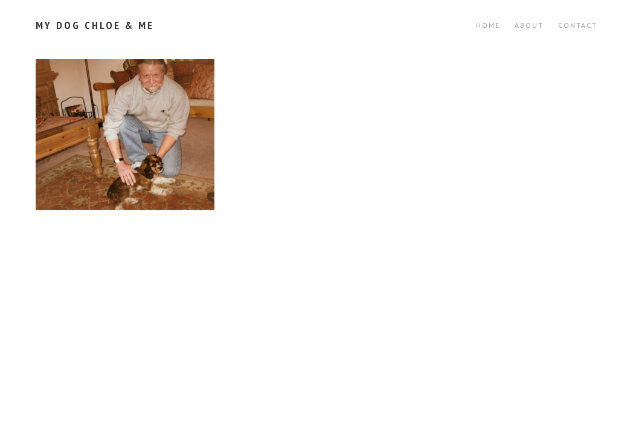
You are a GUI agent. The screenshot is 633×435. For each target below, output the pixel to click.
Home (488, 25)
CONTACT (577, 25)
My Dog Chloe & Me (95, 25)
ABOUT (529, 25)
